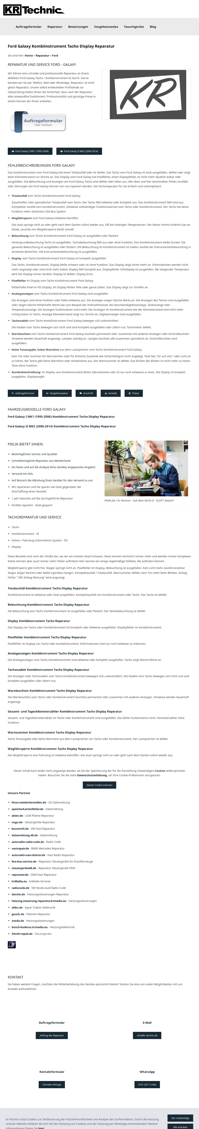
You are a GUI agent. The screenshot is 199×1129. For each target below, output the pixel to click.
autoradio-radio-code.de (28, 842)
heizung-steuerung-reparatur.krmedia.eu (39, 901)
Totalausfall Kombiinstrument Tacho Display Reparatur (48, 588)
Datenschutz (139, 1118)
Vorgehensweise (57, 393)
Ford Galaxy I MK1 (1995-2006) (30, 151)
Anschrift (86, 393)
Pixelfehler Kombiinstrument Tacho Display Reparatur (47, 637)
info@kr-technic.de (147, 1035)
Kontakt (111, 393)
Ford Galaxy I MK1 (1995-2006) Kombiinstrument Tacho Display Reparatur (61, 416)
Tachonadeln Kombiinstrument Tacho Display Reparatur (48, 670)
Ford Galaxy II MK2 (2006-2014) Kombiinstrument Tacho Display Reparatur (62, 426)
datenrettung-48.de (25, 835)
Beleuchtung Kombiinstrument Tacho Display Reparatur (49, 604)
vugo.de (17, 822)
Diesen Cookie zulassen (99, 785)
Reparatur (42, 55)
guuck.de (18, 914)
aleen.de (17, 815)
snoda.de (18, 921)
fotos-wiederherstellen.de (29, 802)
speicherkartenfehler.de (27, 809)
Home (29, 55)
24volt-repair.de (22, 934)
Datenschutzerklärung (92, 775)
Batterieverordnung (85, 1118)
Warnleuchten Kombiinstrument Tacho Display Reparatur (50, 691)
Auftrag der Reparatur (52, 1035)
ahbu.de (17, 907)
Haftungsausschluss (114, 1118)
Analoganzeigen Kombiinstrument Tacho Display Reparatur (51, 653)
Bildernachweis (45, 1118)
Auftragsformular (23, 393)
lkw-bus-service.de (24, 861)
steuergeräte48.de (24, 868)
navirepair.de (20, 848)
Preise (133, 393)
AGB (29, 1118)
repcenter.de (20, 874)
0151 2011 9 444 (147, 1084)
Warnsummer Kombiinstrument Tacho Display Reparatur (49, 732)
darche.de (18, 894)
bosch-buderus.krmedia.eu (30, 927)
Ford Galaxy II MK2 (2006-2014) (79, 151)
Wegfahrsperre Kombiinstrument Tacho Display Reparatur (50, 749)
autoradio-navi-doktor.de (28, 855)
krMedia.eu (19, 881)
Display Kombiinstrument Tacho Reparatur (39, 621)
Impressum (15, 1118)
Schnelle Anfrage (52, 1084)
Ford (55, 55)
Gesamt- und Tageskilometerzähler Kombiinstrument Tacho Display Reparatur (65, 711)
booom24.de (20, 828)
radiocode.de (20, 888)
